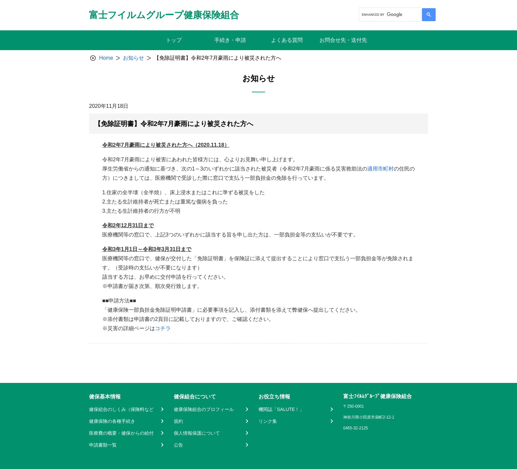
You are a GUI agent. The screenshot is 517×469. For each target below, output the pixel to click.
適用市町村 (380, 169)
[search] (389, 14)
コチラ (163, 328)
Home (106, 58)
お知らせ (133, 58)
